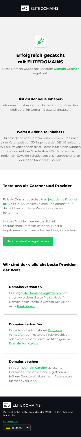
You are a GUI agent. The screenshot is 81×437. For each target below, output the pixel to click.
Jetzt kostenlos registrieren (28, 241)
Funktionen (26, 306)
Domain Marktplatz (23, 343)
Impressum (10, 421)
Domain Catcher (66, 69)
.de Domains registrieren (42, 293)
